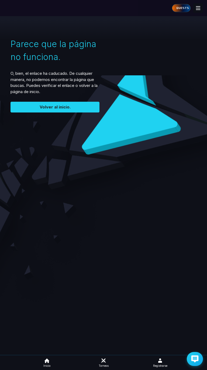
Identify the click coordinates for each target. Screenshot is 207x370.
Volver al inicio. (55, 107)
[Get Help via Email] (195, 359)
